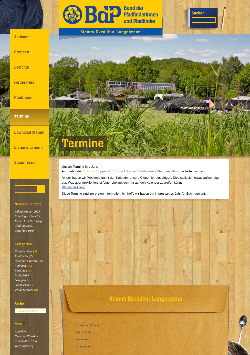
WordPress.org (24, 346)
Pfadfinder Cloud (73, 187)
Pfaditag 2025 (24, 225)
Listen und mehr (28, 147)
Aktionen (22, 36)
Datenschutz (84, 346)
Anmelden (21, 331)
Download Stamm (29, 132)
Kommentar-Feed (26, 341)
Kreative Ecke (23, 251)
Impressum (83, 339)
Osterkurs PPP (24, 230)
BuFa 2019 (22, 275)
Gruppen (21, 51)
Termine (21, 116)
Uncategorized (24, 289)
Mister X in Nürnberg (28, 221)
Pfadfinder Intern (26, 261)
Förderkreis (24, 82)
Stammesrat (25, 162)
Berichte (21, 67)
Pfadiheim (23, 97)
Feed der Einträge (26, 336)
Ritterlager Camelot (27, 216)
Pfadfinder (21, 256)
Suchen (198, 13)
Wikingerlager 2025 (27, 211)
